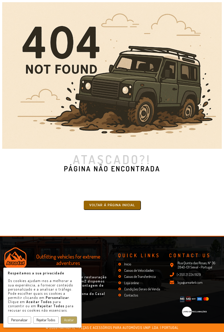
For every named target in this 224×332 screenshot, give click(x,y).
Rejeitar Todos (46, 320)
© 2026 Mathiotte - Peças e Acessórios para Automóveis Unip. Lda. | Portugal (112, 327)
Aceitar (69, 320)
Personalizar (19, 320)
